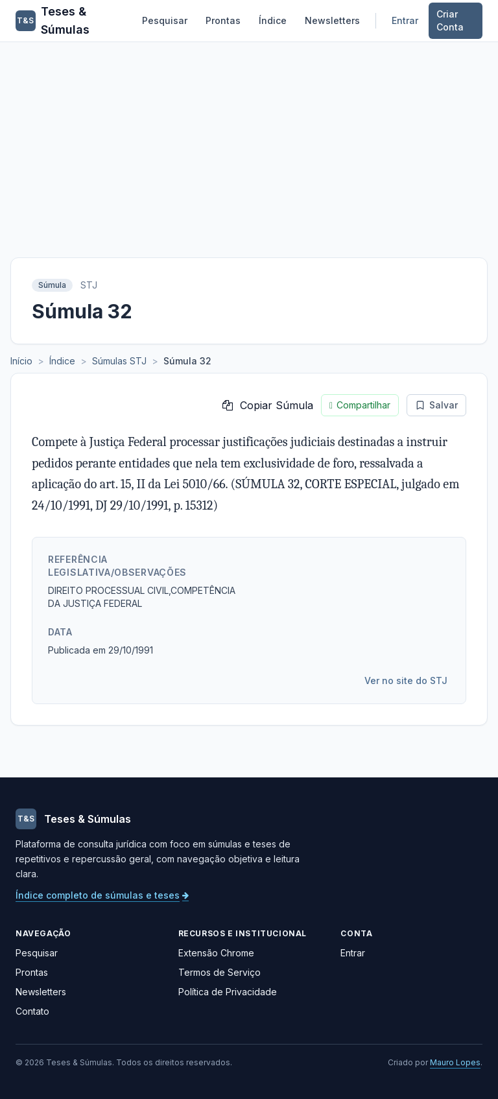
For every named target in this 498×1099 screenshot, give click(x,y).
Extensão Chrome (216, 952)
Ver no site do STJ (405, 680)
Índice (273, 20)
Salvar (436, 404)
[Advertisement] (249, 139)
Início (21, 360)
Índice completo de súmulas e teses (102, 895)
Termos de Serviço (219, 972)
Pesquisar (164, 20)
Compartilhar (359, 405)
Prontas (223, 20)
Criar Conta (450, 20)
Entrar (405, 20)
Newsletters (332, 20)
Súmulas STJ (119, 360)
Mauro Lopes (455, 1062)
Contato (32, 1011)
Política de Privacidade (227, 991)
